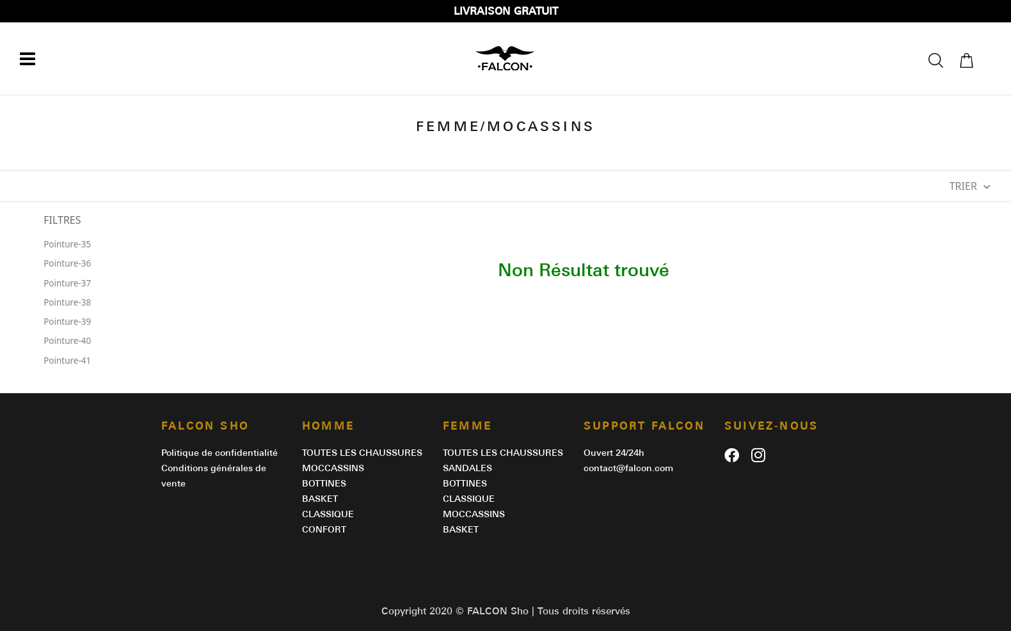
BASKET (320, 499)
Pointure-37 (67, 283)
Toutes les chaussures (362, 453)
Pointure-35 (67, 244)
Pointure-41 (67, 360)
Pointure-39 (67, 321)
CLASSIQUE (328, 514)
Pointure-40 (67, 341)
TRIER (970, 186)
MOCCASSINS (333, 468)
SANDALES (467, 468)
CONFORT (324, 529)
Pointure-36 (67, 263)
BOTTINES (324, 483)
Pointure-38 (67, 302)
